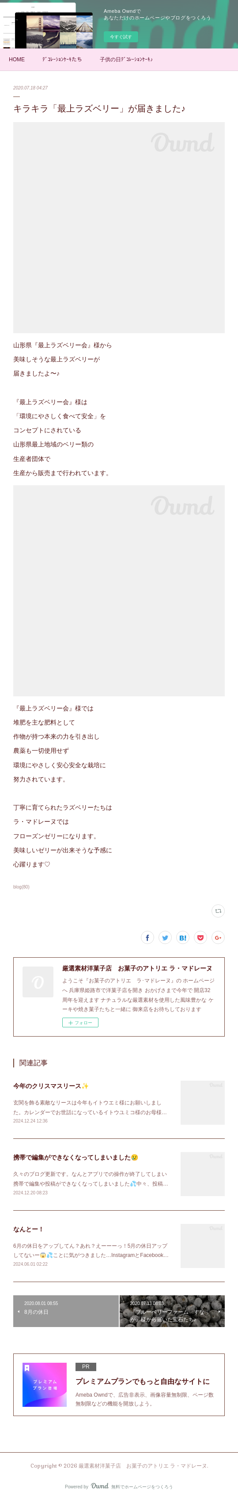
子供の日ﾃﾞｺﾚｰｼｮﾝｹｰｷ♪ (126, 59)
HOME (17, 59)
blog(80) (21, 887)
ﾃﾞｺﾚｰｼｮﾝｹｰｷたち (62, 59)
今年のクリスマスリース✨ (51, 1085)
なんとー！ (28, 1229)
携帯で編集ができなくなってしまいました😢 (75, 1157)
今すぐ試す (121, 36)
